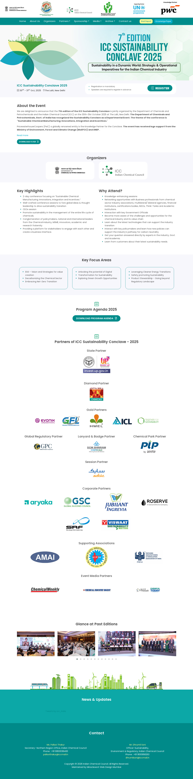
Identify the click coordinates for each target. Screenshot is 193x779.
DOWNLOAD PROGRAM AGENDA (96, 318)
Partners (64, 21)
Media (96, 21)
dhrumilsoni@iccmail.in (137, 757)
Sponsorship (80, 21)
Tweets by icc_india (55, 711)
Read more (22, 135)
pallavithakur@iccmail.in (55, 754)
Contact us (125, 21)
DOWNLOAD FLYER (28, 141)
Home (22, 21)
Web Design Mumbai (110, 767)
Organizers (49, 21)
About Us (35, 21)
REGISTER (160, 88)
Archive (109, 21)
